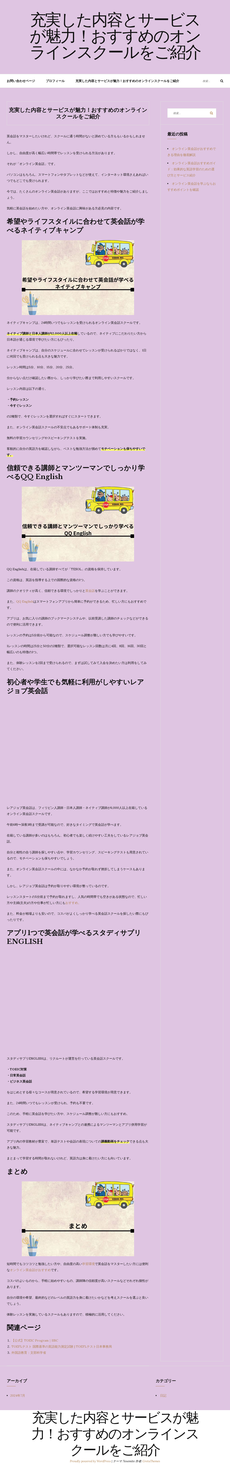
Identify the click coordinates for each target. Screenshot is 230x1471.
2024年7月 (17, 1395)
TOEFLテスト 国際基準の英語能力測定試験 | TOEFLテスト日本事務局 (61, 1347)
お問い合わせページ (21, 81)
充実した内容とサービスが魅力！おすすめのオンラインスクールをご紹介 (115, 37)
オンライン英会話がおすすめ (30, 1270)
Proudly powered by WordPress (91, 1461)
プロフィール (55, 81)
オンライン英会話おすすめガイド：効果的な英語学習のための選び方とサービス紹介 (191, 169)
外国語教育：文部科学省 (28, 1353)
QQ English (24, 601)
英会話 (90, 591)
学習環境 (88, 1264)
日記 (163, 1395)
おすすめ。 (73, 903)
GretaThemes (151, 1461)
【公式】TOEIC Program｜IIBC (34, 1340)
